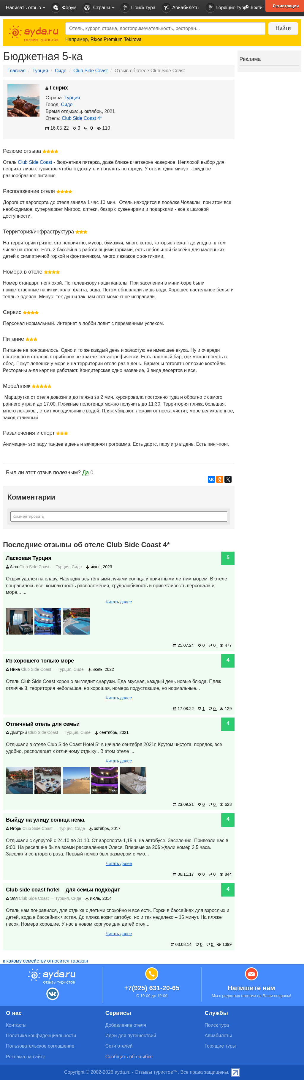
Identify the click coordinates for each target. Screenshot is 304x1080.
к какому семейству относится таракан (45, 960)
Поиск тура (137, 8)
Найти (283, 28)
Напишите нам (251, 988)
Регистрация (286, 6)
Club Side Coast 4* (82, 118)
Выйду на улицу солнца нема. (46, 820)
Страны (98, 8)
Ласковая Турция (28, 558)
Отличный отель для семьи (43, 724)
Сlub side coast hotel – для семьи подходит (63, 890)
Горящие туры (226, 8)
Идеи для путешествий (130, 1035)
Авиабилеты (181, 8)
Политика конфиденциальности (41, 1035)
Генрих (56, 88)
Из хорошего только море (40, 661)
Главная (16, 70)
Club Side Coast (90, 70)
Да (85, 472)
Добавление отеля (125, 1025)
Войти (251, 8)
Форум (63, 8)
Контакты (16, 1025)
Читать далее (119, 601)
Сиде (60, 70)
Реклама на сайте (25, 1056)
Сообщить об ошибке (129, 1056)
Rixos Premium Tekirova (116, 39)
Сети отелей (119, 1045)
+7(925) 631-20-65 (151, 988)
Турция (40, 70)
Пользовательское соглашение (40, 1045)
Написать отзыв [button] (25, 7)
